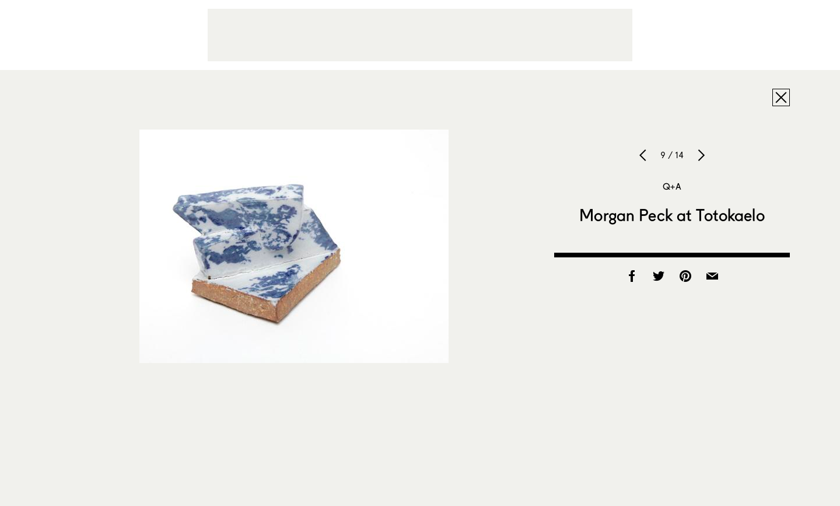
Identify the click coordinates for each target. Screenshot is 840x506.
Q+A (672, 186)
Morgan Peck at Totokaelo (671, 215)
